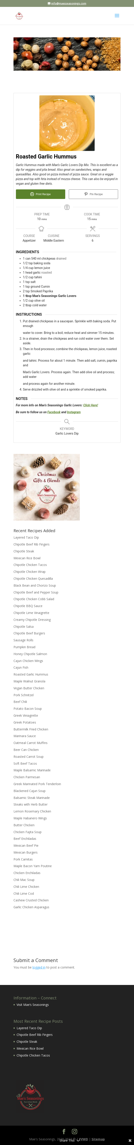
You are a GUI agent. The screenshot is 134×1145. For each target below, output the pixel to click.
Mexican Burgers (25, 852)
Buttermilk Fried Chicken (30, 729)
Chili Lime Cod (23, 893)
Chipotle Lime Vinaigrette (31, 613)
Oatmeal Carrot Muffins (30, 743)
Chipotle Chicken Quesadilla (33, 578)
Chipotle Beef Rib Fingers (31, 544)
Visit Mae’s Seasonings (33, 1005)
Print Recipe (40, 194)
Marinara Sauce (24, 736)
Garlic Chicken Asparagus (31, 907)
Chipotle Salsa (23, 626)
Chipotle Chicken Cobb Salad (33, 599)
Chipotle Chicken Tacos (30, 565)
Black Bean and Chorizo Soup (34, 585)
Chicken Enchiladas (26, 873)
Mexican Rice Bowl (26, 558)
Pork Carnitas (23, 859)
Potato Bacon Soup (27, 708)
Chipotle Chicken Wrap (29, 571)
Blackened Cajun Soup (29, 791)
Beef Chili (20, 702)
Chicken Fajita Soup (27, 832)
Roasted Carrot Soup (28, 756)
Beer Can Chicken (26, 750)
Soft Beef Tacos (25, 763)
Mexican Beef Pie (25, 845)
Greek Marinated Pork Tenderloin (37, 784)
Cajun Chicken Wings (28, 661)
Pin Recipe (93, 194)
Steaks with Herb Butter (30, 804)
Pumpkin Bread (24, 647)
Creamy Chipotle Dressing (32, 620)
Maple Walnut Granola (29, 681)
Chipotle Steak (23, 551)
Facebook (53, 412)
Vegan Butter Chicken (28, 688)
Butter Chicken (23, 825)
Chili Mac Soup (23, 880)
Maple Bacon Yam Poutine (32, 866)
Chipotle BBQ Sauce (27, 606)
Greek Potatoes (24, 722)
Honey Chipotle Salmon (30, 654)
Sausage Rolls (23, 640)
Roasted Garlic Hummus (30, 674)
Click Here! (90, 405)
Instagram (74, 412)
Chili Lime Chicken (26, 886)
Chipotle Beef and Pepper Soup (35, 592)
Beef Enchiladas (24, 838)
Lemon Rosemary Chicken (32, 811)
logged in (39, 967)
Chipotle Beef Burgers (29, 633)
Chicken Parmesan (26, 777)
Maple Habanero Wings (30, 818)
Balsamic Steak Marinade (31, 798)
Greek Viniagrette (25, 715)
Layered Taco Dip (26, 537)
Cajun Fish (20, 667)
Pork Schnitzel (23, 695)
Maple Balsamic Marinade (32, 770)
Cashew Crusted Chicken (31, 900)
